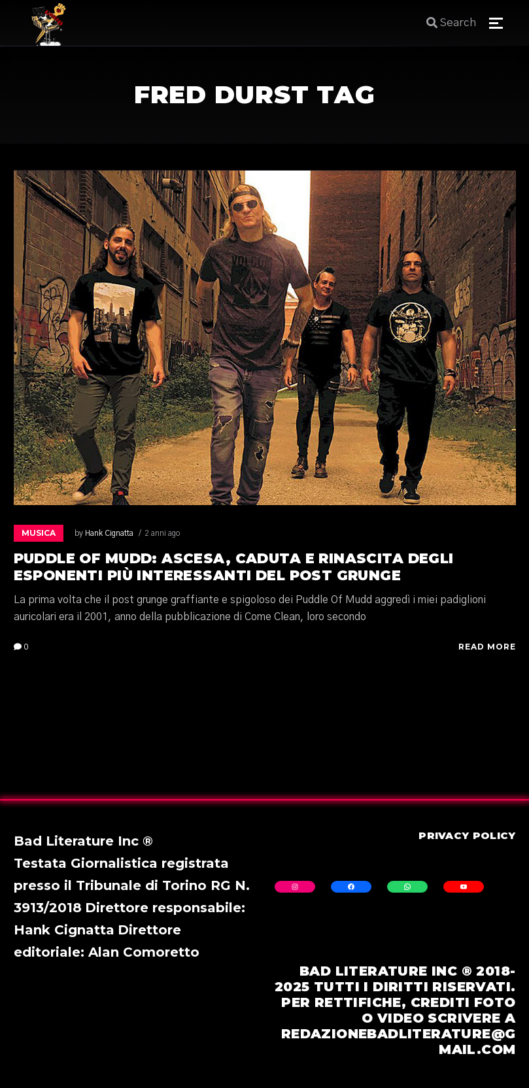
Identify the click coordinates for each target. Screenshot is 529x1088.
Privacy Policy (466, 835)
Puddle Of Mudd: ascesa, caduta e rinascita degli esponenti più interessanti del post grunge (234, 567)
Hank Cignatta (109, 533)
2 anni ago (162, 533)
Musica (39, 533)
